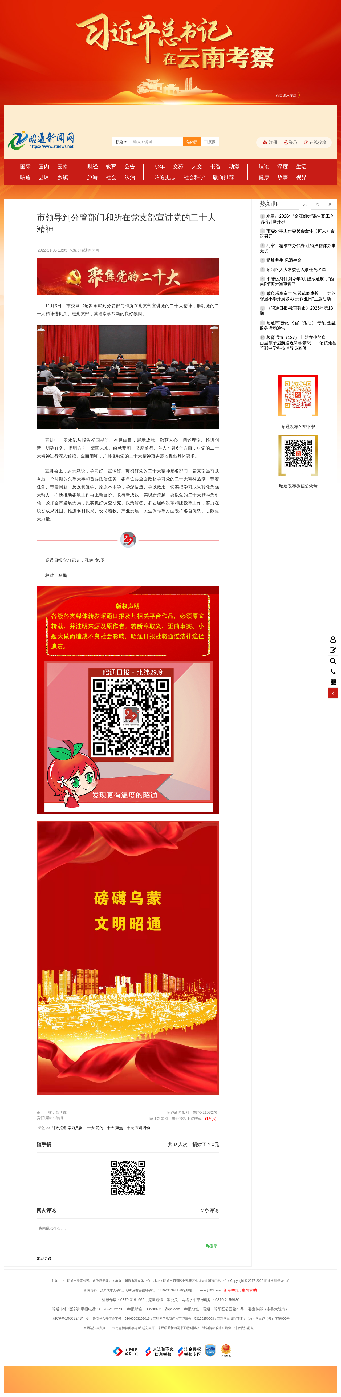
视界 (301, 177)
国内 (44, 166)
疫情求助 (249, 1290)
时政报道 (59, 1128)
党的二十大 (105, 1128)
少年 (159, 166)
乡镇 (62, 177)
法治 (129, 177)
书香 (215, 166)
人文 (197, 166)
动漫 (234, 166)
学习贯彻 (75, 1128)
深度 (282, 166)
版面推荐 (223, 177)
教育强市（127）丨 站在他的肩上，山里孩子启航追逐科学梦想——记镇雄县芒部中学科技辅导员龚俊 (298, 342)
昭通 (25, 177)
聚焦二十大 (124, 1128)
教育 (111, 166)
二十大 (89, 1128)
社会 (111, 177)
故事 (282, 177)
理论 (264, 166)
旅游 (92, 177)
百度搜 (210, 142)
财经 (92, 166)
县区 (44, 177)
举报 (212, 1119)
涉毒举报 (231, 1290)
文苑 (178, 166)
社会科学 (194, 177)
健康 (264, 177)
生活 (301, 166)
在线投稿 (315, 142)
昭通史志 (165, 177)
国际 (25, 166)
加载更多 (44, 1258)
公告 (129, 166)
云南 (62, 166)
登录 (290, 142)
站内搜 (192, 142)
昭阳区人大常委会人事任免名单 (296, 269)
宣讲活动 (142, 1128)
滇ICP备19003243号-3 (70, 1318)
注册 (270, 142)
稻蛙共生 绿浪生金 (284, 260)
